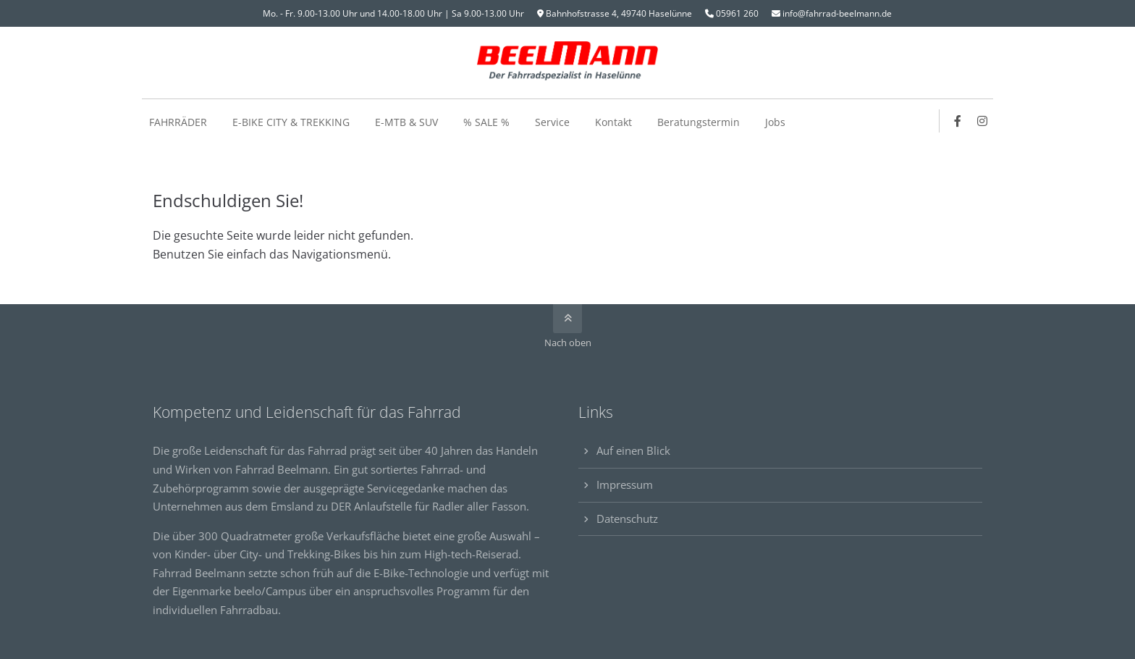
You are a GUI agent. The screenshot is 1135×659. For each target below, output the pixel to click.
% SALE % (486, 122)
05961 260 (737, 13)
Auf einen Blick (633, 450)
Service (552, 122)
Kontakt (613, 122)
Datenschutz (627, 518)
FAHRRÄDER (178, 122)
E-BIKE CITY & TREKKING (291, 122)
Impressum (624, 484)
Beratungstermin (698, 122)
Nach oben (567, 342)
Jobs (775, 122)
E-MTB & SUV (406, 122)
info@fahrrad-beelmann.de (837, 13)
